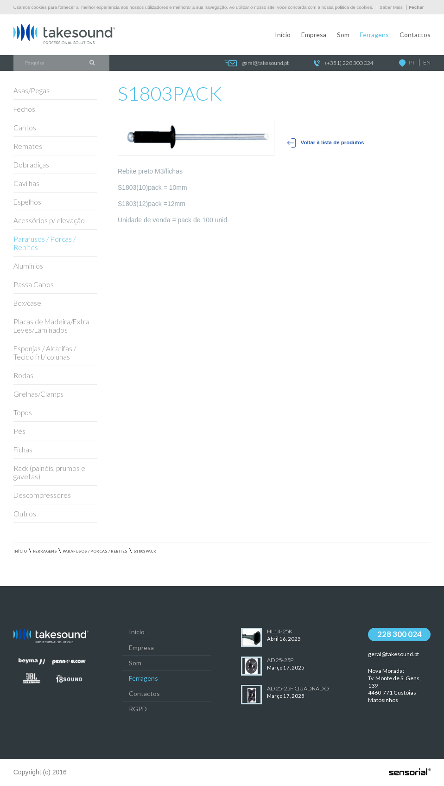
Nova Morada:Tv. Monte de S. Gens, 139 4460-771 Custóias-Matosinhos (394, 685)
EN (427, 62)
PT (412, 62)
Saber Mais (391, 7)
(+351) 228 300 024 (343, 63)
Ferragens (374, 35)
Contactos (415, 35)
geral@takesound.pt (256, 63)
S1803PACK (144, 551)
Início (283, 35)
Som (343, 35)
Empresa (313, 35)
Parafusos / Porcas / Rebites (95, 551)
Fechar (416, 7)
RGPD (138, 709)
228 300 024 (399, 634)
